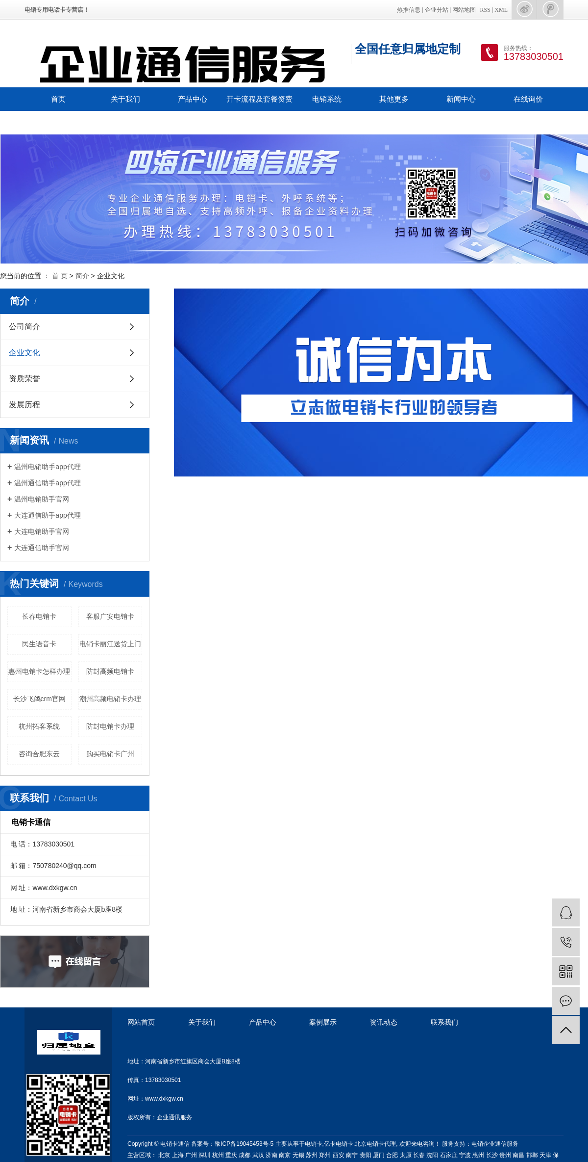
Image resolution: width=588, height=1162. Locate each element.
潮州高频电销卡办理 (110, 699)
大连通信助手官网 (41, 548)
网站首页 (141, 1022)
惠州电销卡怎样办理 (39, 671)
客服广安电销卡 (110, 616)
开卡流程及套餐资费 (259, 99)
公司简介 (24, 326)
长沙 (492, 1155)
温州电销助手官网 (41, 499)
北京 (164, 1155)
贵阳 (365, 1155)
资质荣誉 (24, 378)
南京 (285, 1155)
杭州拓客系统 (39, 726)
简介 (82, 276)
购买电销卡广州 (110, 754)
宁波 (465, 1155)
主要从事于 (290, 1143)
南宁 (352, 1155)
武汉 (258, 1155)
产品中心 (192, 99)
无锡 (298, 1155)
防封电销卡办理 (110, 726)
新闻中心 (461, 99)
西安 (338, 1155)
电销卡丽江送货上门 (110, 644)
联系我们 (58, 122)
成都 (244, 1155)
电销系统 (327, 99)
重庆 (231, 1155)
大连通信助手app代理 (47, 515)
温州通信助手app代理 (47, 483)
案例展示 (323, 1022)
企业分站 (436, 9)
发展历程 (24, 404)
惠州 (478, 1155)
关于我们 (125, 99)
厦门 (379, 1155)
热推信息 (408, 9)
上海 (178, 1155)
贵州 (505, 1155)
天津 (545, 1155)
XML (501, 9)
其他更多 (394, 99)
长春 (419, 1155)
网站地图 (464, 9)
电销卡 (313, 1143)
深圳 (204, 1155)
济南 (271, 1155)
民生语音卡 (39, 644)
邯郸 (532, 1155)
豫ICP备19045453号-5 (245, 1143)
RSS (485, 9)
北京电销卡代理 (375, 1143)
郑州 (325, 1155)
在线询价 (528, 99)
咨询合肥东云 (39, 754)
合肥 (392, 1155)
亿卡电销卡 (338, 1143)
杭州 (218, 1155)
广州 (191, 1155)
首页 (58, 99)
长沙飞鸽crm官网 (39, 699)
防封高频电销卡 (110, 671)
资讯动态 (383, 1022)
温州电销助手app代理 (47, 467)
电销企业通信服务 (494, 1143)
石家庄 (449, 1155)
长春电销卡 (39, 616)
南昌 (518, 1155)
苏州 (312, 1155)
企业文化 (24, 352)
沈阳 (432, 1155)
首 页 (60, 276)
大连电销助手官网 (41, 531)
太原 (406, 1155)
